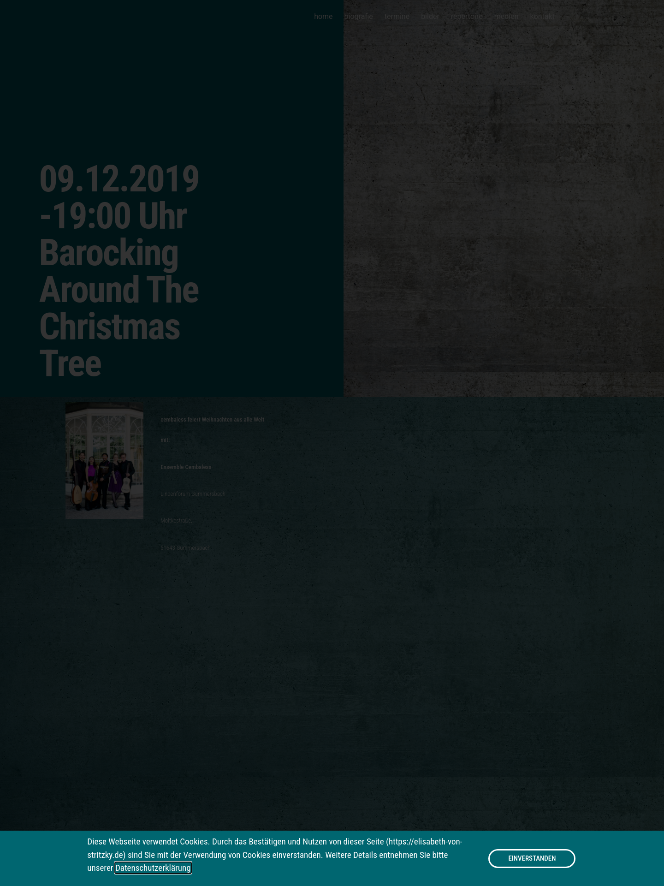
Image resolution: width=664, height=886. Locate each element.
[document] (332, 443)
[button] (531, 859)
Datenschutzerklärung (153, 868)
